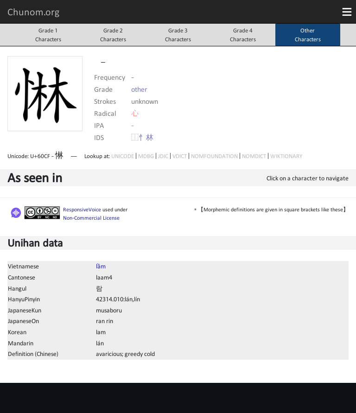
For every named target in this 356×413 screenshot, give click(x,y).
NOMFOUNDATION (214, 156)
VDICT (179, 156)
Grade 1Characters (48, 34)
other (139, 89)
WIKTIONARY (286, 156)
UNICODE (122, 156)
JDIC (163, 156)
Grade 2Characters (113, 34)
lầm (101, 266)
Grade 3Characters (178, 34)
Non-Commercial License (91, 218)
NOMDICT (254, 156)
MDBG (146, 156)
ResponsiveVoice (82, 209)
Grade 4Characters (243, 34)
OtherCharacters (308, 34)
